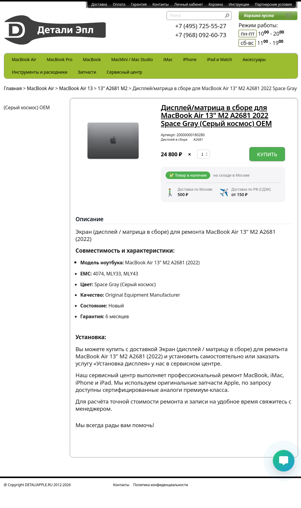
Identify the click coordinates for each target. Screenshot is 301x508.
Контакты (160, 4)
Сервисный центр (124, 72)
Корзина (215, 4)
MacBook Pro (59, 59)
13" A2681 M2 (113, 88)
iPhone (189, 59)
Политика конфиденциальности (160, 484)
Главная (13, 88)
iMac (167, 59)
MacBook (92, 59)
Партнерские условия (273, 4)
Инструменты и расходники (39, 72)
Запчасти (87, 72)
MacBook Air (24, 59)
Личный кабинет (188, 4)
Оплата (119, 4)
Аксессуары (254, 59)
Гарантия (139, 4)
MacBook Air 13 (76, 88)
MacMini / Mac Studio (132, 59)
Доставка (99, 4)
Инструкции (239, 4)
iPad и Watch (219, 59)
